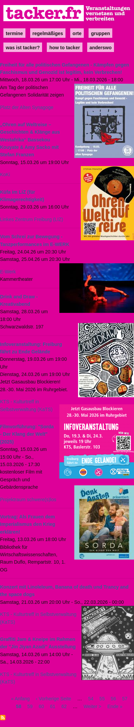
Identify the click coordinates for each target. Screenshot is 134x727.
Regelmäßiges (48, 33)
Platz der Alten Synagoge (26, 107)
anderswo (101, 47)
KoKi (5, 174)
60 (41, 706)
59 (30, 706)
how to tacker (64, 47)
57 (125, 698)
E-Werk (8, 271)
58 (18, 706)
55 (102, 698)
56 (113, 698)
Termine (14, 33)
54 (91, 698)
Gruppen (100, 33)
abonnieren (2, 717)
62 (64, 706)
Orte (77, 33)
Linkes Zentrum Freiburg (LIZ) (31, 219)
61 (53, 706)
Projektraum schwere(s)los (28, 499)
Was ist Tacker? (23, 47)
